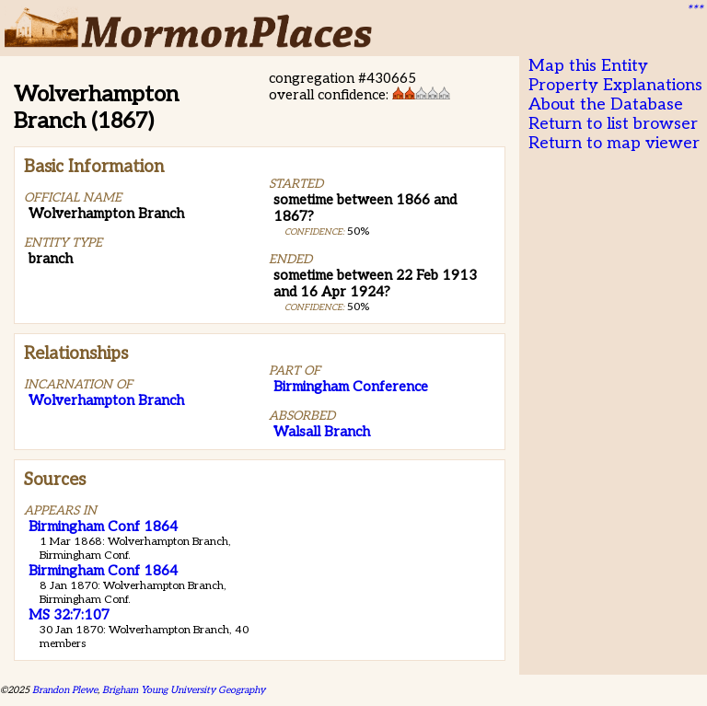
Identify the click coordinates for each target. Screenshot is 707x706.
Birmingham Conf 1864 (103, 526)
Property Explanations (615, 85)
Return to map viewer (614, 143)
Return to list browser (613, 123)
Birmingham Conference (350, 386)
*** (694, 10)
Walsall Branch (321, 431)
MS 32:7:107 (69, 615)
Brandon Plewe (65, 690)
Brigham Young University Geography (183, 690)
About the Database (605, 104)
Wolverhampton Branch (106, 400)
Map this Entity (588, 65)
